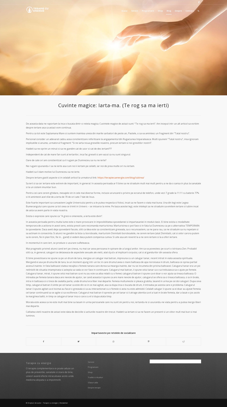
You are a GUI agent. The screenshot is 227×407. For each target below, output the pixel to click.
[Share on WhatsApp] (113, 341)
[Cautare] (198, 10)
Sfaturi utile (93, 382)
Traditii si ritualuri (95, 377)
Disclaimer (64, 403)
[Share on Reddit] (183, 341)
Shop (90, 372)
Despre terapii (94, 387)
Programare (93, 367)
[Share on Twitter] (78, 341)
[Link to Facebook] (199, 2)
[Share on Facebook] (43, 341)
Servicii (91, 362)
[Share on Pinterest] (148, 341)
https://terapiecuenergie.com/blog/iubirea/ (120, 177)
